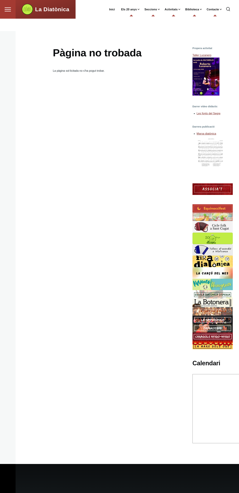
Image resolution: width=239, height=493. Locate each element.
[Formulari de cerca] (228, 21)
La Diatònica (52, 22)
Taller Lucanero (201, 55)
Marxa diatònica (206, 133)
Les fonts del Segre (208, 113)
